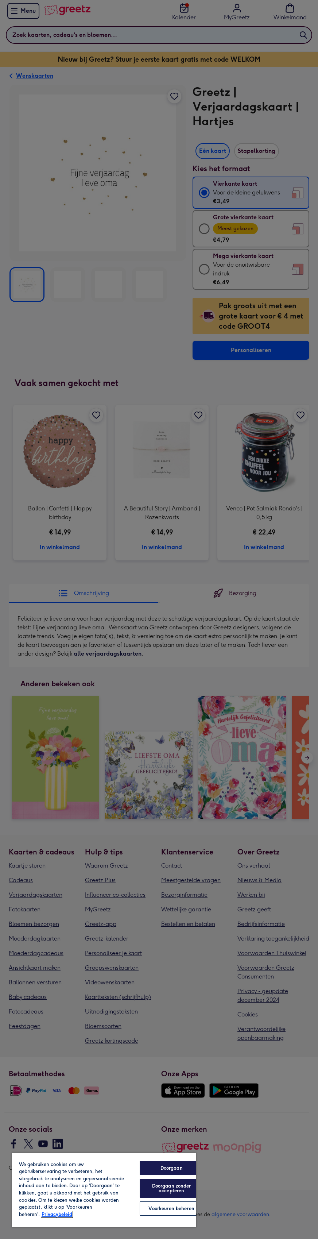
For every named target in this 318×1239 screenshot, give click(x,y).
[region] (104, 1190)
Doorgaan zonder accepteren (171, 1188)
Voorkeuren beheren (171, 1208)
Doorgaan (171, 1168)
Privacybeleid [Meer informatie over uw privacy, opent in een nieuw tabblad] (57, 1214)
